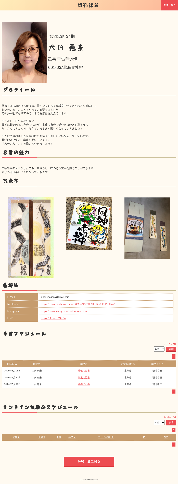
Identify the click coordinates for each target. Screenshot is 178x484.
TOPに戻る (169, 5)
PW (166, 437)
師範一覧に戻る (89, 461)
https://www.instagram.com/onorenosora (64, 311)
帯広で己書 (84, 377)
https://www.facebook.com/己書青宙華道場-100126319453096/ (78, 303)
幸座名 (83, 363)
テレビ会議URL (106, 437)
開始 (59, 437)
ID (144, 437)
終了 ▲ (72, 437)
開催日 (41, 437)
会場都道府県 (128, 363)
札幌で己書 (84, 370)
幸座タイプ (157, 363)
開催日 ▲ (12, 363)
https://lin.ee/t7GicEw (53, 318)
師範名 (36, 363)
